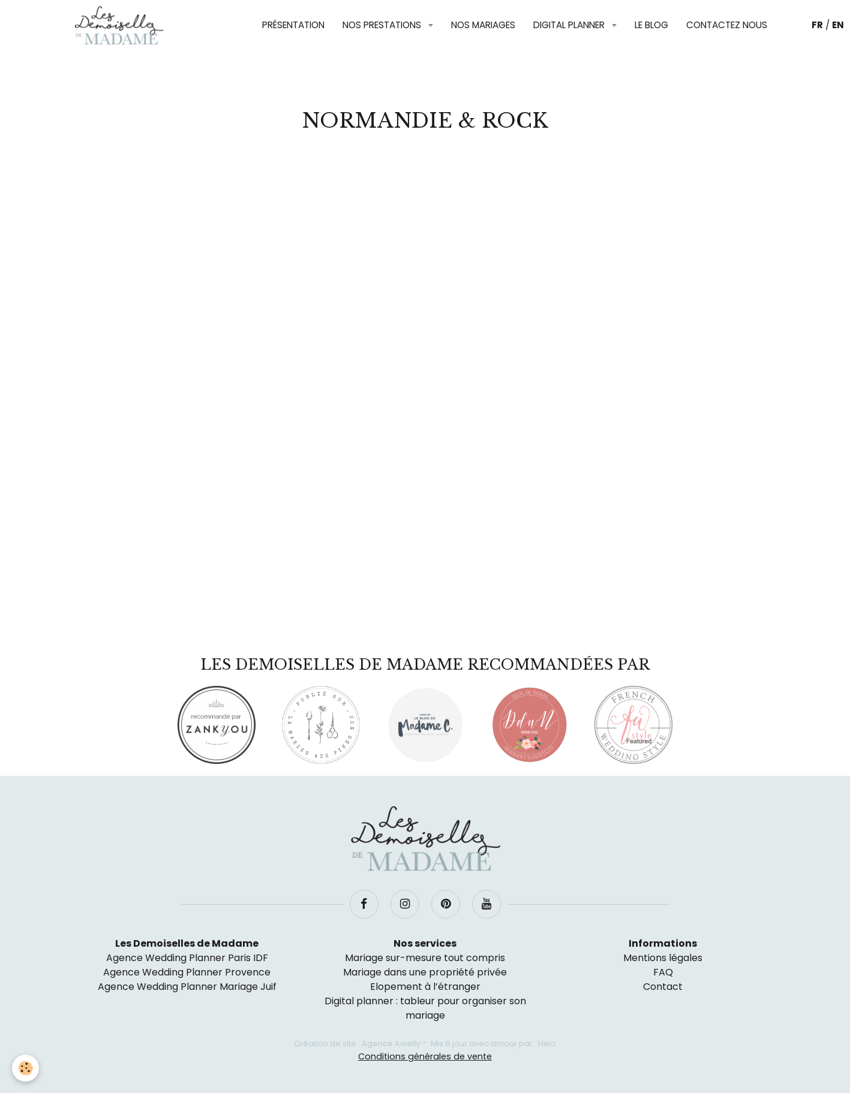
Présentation (293, 25)
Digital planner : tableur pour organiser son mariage (425, 1008)
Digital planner (570, 25)
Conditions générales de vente (425, 1056)
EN (838, 25)
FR (817, 25)
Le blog (651, 25)
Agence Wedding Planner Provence (187, 972)
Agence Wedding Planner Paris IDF (187, 958)
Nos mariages (483, 25)
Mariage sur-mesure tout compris (425, 958)
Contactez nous (726, 25)
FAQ (663, 972)
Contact (663, 986)
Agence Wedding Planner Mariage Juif (187, 986)
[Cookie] (25, 1068)
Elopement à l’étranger (425, 986)
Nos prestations (383, 25)
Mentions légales (662, 958)
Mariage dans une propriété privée (425, 972)
